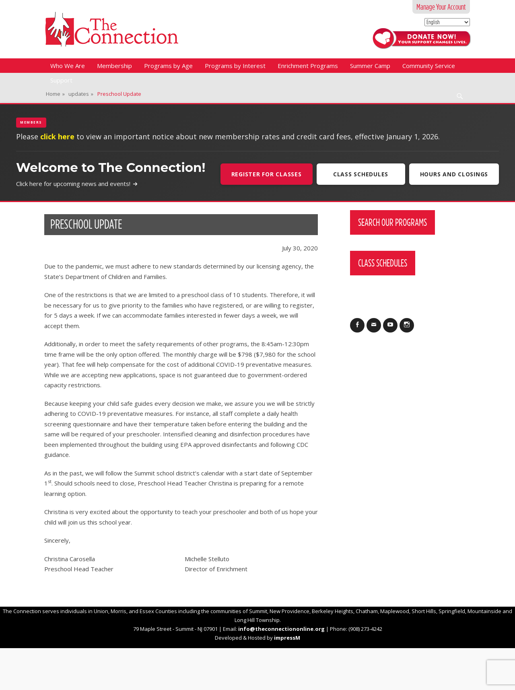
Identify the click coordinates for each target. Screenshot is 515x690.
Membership (114, 66)
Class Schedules (360, 174)
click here (57, 136)
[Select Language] (447, 22)
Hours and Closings (454, 174)
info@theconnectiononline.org (281, 628)
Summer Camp (370, 66)
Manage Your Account (441, 6)
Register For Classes (266, 174)
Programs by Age (168, 66)
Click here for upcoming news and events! (77, 184)
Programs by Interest (235, 66)
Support (61, 80)
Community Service (428, 66)
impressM (287, 637)
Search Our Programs (392, 222)
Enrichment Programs (308, 66)
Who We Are (67, 66)
